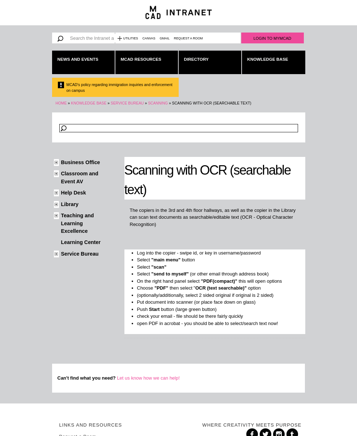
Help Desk (73, 193)
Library (69, 204)
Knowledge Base (267, 59)
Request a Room (188, 38)
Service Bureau (127, 103)
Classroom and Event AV (79, 177)
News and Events (78, 59)
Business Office (80, 162)
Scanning (158, 103)
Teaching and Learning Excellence (77, 223)
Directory (196, 59)
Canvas (149, 38)
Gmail (164, 38)
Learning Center (81, 242)
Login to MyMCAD (273, 38)
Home (61, 103)
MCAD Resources (141, 59)
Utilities (130, 38)
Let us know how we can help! (148, 378)
